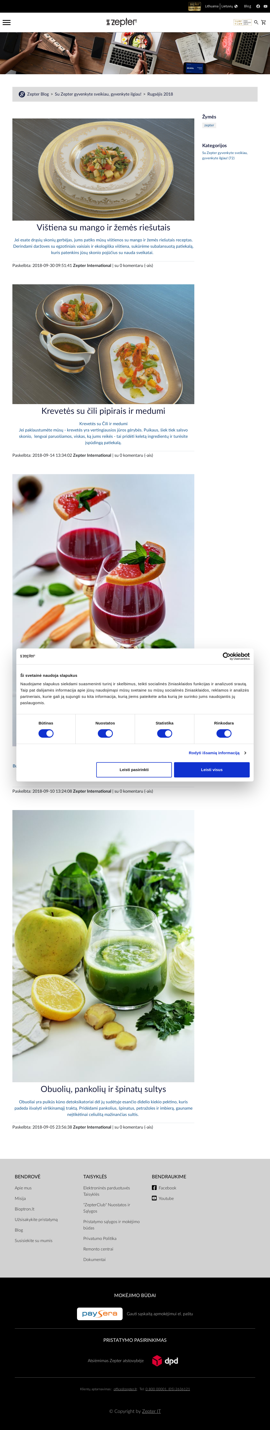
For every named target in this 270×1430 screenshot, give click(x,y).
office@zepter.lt (125, 1389)
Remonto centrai (98, 1249)
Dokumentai (94, 1260)
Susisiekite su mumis (33, 1241)
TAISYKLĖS (95, 1177)
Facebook (167, 1188)
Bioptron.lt (24, 1209)
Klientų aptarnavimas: (96, 1389)
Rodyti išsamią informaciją (214, 753)
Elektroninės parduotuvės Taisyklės (106, 1191)
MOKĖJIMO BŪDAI (135, 1295)
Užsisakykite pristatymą (36, 1220)
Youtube (166, 1198)
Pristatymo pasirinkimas (135, 1340)
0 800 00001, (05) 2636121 (168, 1389)
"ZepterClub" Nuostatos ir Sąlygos (106, 1208)
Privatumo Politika (100, 1239)
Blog (19, 1230)
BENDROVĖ (27, 1177)
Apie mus (23, 1188)
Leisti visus (212, 769)
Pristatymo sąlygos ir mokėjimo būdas (111, 1225)
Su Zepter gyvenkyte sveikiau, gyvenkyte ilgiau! (98, 94)
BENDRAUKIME (169, 1177)
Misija (20, 1198)
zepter (209, 125)
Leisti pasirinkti (134, 769)
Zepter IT (151, 1411)
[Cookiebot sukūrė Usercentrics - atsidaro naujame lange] (227, 656)
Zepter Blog (38, 94)
